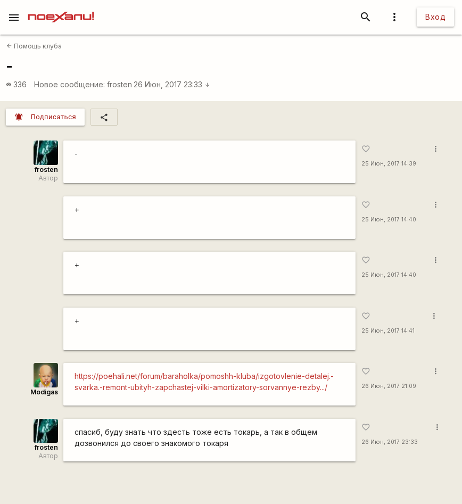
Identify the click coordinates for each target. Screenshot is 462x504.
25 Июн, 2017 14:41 (388, 330)
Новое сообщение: (69, 84)
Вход (435, 16)
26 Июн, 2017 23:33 (172, 84)
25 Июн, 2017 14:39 (388, 163)
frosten (119, 84)
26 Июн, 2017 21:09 (388, 386)
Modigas (44, 392)
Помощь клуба (34, 46)
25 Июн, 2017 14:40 (388, 219)
